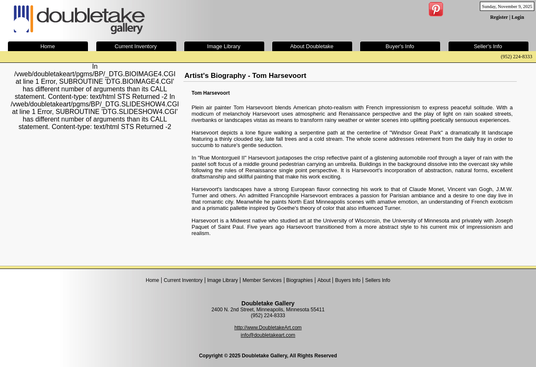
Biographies (299, 280)
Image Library (222, 280)
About (323, 280)
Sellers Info (377, 280)
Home (152, 280)
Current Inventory (183, 280)
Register (499, 17)
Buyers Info (348, 280)
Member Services (261, 280)
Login (518, 17)
